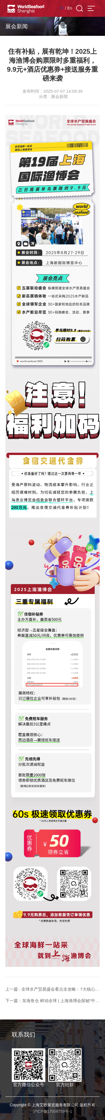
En (69, 8)
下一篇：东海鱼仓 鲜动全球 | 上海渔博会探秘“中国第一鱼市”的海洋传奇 (52, 1000)
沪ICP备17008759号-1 (52, 1111)
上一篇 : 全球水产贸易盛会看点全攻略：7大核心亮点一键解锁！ (52, 989)
